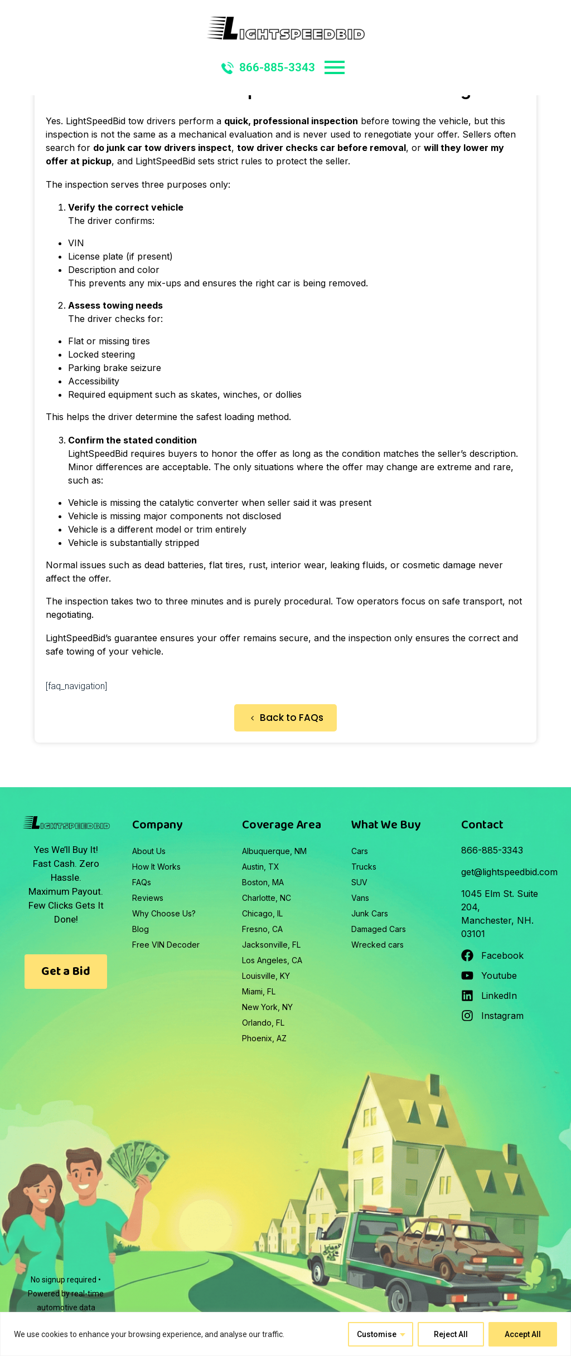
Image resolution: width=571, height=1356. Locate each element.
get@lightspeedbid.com (509, 871)
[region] (285, 1334)
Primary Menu (335, 67)
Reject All (451, 1334)
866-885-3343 (268, 67)
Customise (376, 1334)
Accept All (523, 1334)
